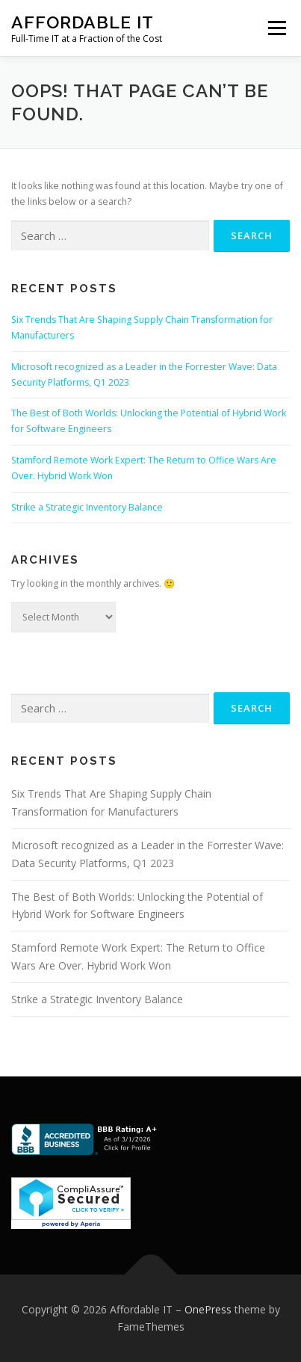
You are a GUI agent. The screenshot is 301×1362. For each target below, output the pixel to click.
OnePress (208, 1309)
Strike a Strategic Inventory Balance (87, 507)
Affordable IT (82, 22)
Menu (276, 28)
